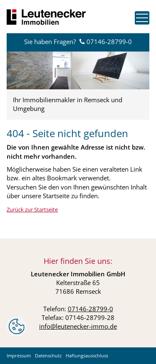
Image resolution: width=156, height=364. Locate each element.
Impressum (19, 355)
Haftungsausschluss (87, 355)
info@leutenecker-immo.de (78, 326)
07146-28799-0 (109, 41)
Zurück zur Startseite (32, 209)
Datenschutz (48, 355)
